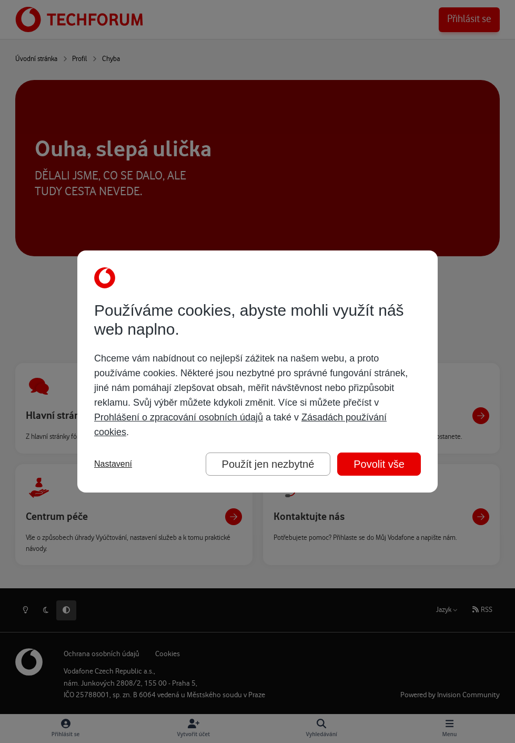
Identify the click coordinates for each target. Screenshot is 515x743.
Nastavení (113, 463)
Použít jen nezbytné (268, 464)
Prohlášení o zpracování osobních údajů (178, 417)
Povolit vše (379, 464)
